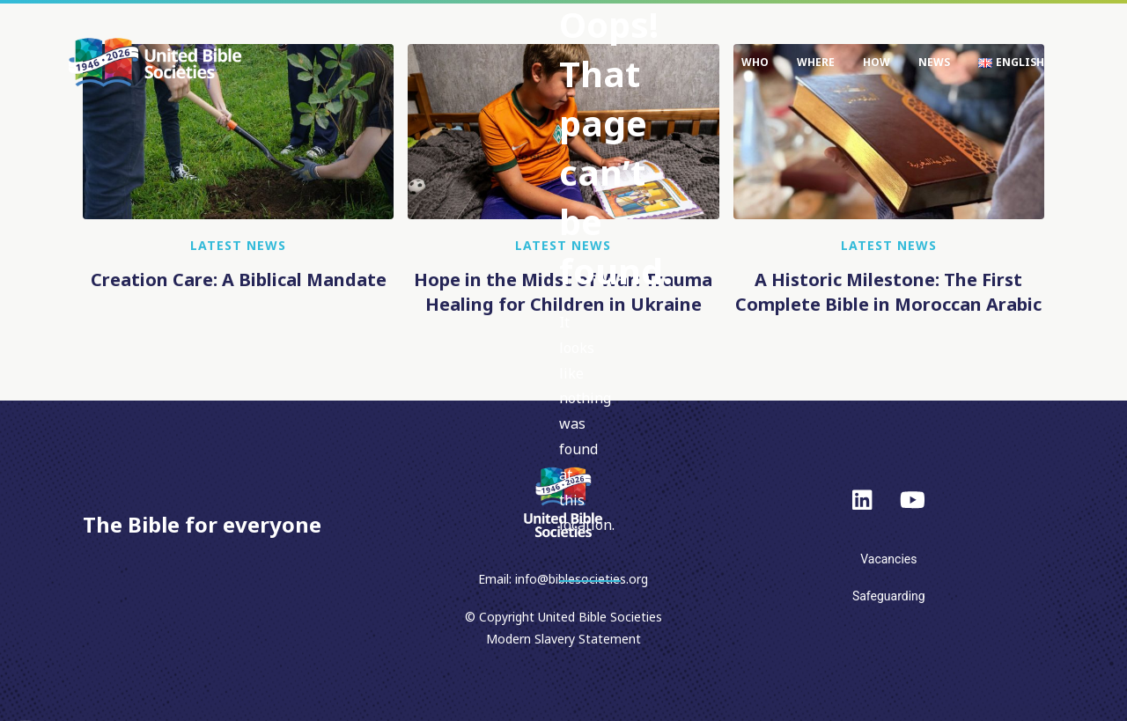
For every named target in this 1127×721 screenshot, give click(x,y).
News (934, 62)
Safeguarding (888, 596)
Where (816, 62)
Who (755, 62)
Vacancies (888, 559)
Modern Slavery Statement (563, 638)
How (876, 62)
